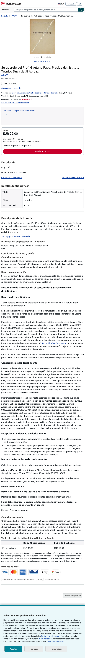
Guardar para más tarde (11, 88)
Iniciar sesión (71, 4)
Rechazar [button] (34, 649)
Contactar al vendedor (11, 177)
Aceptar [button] (13, 649)
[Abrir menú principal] (6, 10)
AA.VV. (14, 16)
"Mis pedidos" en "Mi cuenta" (53, 343)
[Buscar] (81, 10)
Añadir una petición (73, 595)
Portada (4, 16)
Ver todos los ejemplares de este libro (19, 110)
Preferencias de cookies (50, 636)
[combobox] (46, 10)
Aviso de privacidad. (56, 641)
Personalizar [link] (56, 649)
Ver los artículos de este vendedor (15, 102)
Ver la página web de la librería (15, 236)
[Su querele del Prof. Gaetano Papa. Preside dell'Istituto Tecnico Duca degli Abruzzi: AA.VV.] (42, 36)
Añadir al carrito (42, 151)
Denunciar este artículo (73, 177)
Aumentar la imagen (42, 61)
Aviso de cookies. (46, 639)
